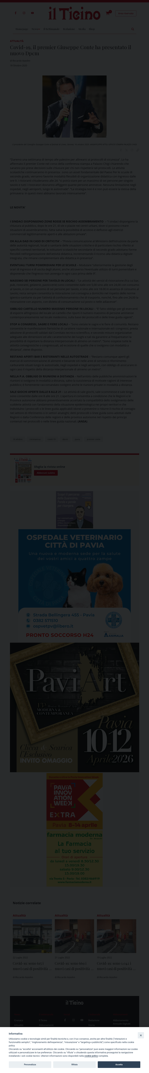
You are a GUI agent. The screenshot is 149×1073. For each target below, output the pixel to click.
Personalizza (30, 1064)
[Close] (141, 1035)
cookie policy (91, 1056)
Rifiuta (74, 1064)
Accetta (119, 1064)
